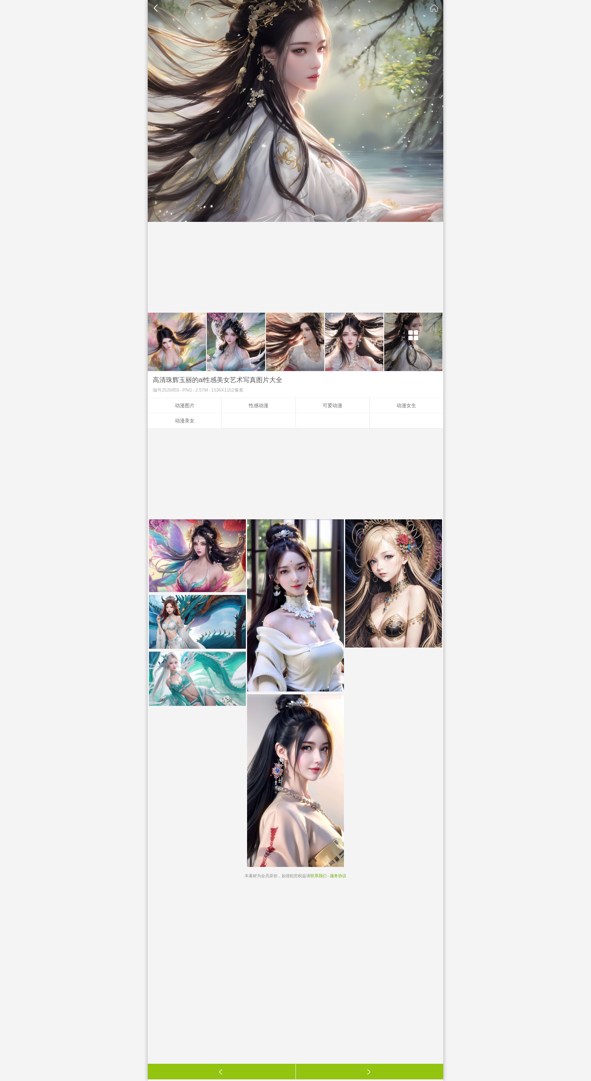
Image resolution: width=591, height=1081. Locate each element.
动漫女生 (406, 405)
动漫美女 (185, 421)
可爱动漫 (332, 405)
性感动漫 (258, 405)
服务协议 (338, 876)
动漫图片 (185, 405)
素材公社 (434, 8)
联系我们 (318, 876)
